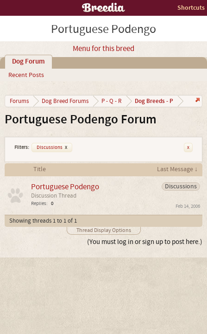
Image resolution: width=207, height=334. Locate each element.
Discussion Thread (53, 195)
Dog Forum (28, 61)
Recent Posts (26, 75)
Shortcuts (191, 7)
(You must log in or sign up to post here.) (144, 242)
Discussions (52, 147)
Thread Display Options (103, 230)
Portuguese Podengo (65, 186)
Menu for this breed (103, 49)
